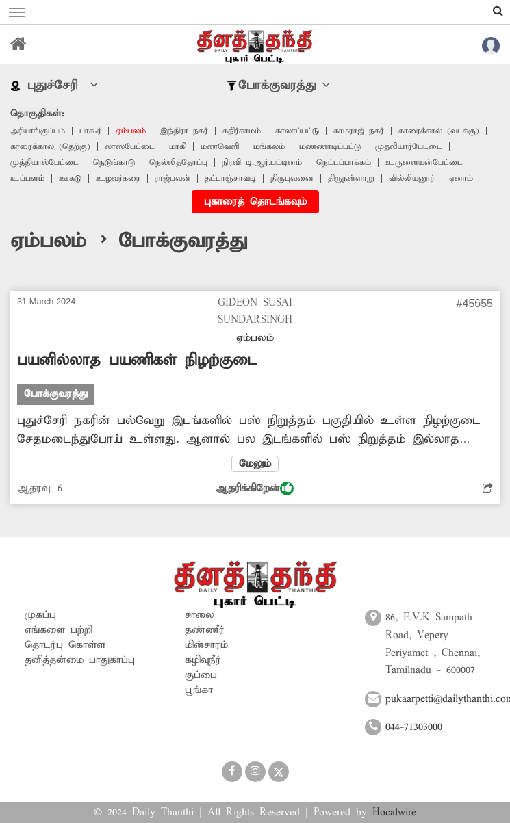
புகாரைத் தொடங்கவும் (255, 202)
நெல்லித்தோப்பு (178, 162)
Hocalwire (394, 813)
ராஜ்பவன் (172, 178)
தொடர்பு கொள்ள (65, 645)
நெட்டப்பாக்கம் (343, 162)
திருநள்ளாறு (351, 178)
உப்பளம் (27, 178)
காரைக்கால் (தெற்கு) (50, 146)
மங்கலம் (269, 146)
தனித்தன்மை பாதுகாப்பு (80, 660)
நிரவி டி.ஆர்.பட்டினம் (262, 162)
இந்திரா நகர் (184, 131)
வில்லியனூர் (412, 178)
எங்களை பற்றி (58, 630)
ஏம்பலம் (131, 131)
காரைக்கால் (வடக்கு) (438, 131)
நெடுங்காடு (114, 162)
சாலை (199, 615)
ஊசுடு (70, 178)
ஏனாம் (461, 178)
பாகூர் (90, 131)
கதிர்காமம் (241, 131)
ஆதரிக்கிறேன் (255, 488)
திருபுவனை (292, 178)
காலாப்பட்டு (297, 131)
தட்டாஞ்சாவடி (230, 178)
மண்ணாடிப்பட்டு (330, 146)
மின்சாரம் (206, 645)
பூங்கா (199, 690)
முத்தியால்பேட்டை (44, 162)
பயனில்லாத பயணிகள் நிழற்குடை (137, 360)
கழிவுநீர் (203, 660)
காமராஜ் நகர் (358, 131)
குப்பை (201, 675)
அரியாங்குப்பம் (37, 131)
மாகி (177, 146)
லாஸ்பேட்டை (130, 146)
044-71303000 (413, 727)
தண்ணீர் (205, 630)
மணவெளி (220, 146)
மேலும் (255, 464)
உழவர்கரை (118, 178)
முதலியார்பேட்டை (408, 146)
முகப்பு (40, 615)
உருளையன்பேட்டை (424, 162)
